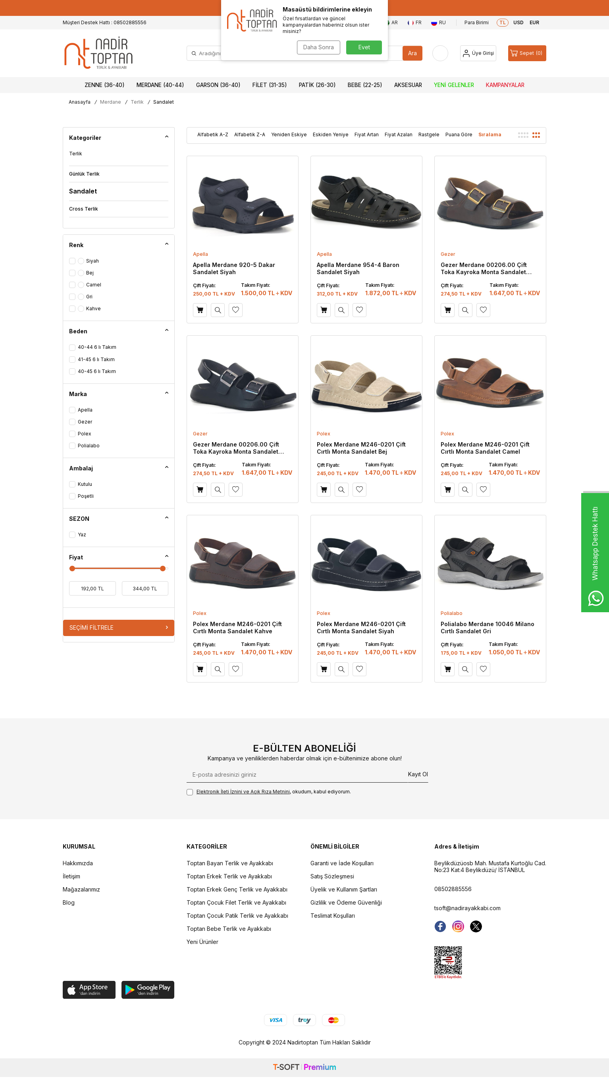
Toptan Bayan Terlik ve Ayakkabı (230, 863)
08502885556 (453, 889)
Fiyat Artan (367, 134)
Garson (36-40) (218, 85)
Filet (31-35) (269, 85)
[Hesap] (478, 53)
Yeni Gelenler (454, 85)
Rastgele (428, 134)
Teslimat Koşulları (332, 915)
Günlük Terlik (84, 174)
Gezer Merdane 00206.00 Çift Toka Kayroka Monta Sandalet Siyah (236, 448)
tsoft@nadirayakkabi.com (467, 908)
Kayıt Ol (418, 774)
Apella (200, 254)
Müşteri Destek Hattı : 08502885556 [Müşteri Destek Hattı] (104, 22)
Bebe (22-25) (365, 85)
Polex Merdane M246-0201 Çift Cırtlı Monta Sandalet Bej (361, 448)
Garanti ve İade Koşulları (342, 863)
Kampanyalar (505, 85)
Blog (69, 902)
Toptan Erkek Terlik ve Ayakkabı (229, 876)
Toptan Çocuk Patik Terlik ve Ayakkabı (237, 915)
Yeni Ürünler (202, 941)
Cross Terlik (83, 209)
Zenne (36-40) (105, 85)
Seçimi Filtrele (118, 627)
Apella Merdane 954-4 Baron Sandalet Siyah (358, 268)
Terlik (137, 102)
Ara (412, 53)
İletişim (71, 876)
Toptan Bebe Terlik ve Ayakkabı (229, 928)
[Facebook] (440, 926)
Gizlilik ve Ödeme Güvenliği (346, 902)
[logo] (98, 53)
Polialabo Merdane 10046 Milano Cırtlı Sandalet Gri (487, 627)
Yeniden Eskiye (289, 134)
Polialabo (452, 613)
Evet (364, 47)
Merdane (110, 102)
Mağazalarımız (81, 889)
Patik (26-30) (317, 85)
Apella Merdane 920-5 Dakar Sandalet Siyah (234, 268)
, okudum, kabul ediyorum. (269, 792)
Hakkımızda (78, 863)
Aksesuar (408, 85)
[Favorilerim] (440, 53)
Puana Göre (458, 134)
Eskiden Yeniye (331, 134)
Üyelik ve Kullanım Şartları (343, 889)
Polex (323, 434)
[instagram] (458, 926)
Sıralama (489, 134)
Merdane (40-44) (160, 85)
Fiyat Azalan (398, 134)
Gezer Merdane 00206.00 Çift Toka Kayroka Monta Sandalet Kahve (484, 268)
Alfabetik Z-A (249, 134)
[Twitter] (476, 926)
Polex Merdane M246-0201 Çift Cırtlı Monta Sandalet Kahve (237, 627)
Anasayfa (80, 102)
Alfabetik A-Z (212, 134)
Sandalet (83, 191)
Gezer (448, 254)
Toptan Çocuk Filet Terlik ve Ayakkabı (236, 902)
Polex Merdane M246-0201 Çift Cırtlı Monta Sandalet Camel (485, 448)
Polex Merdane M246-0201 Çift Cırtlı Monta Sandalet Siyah (361, 627)
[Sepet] (527, 53)
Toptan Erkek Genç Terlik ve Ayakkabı (237, 889)
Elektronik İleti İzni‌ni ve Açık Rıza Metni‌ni (243, 792)
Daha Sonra (318, 47)
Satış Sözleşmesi (332, 876)
